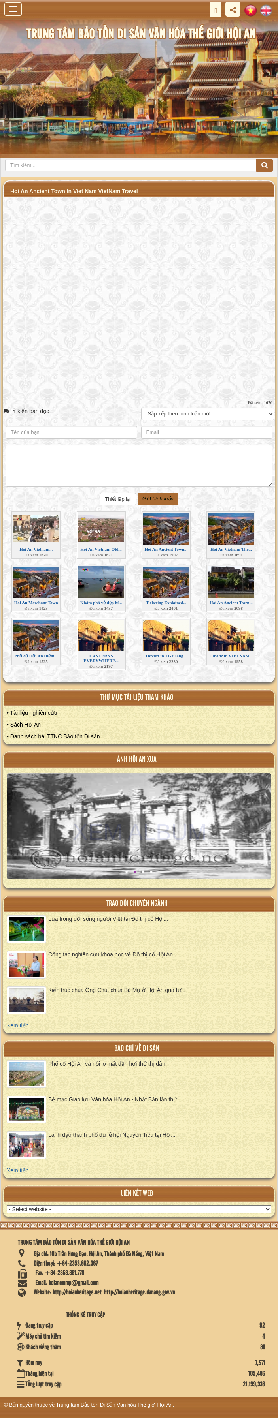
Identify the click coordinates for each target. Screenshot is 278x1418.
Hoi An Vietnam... (36, 549)
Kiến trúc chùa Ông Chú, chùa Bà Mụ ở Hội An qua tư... (116, 990)
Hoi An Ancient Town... (166, 549)
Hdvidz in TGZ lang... (166, 656)
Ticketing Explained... (166, 602)
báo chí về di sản (136, 1048)
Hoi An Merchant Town (36, 602)
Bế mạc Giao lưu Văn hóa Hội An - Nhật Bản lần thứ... (115, 1099)
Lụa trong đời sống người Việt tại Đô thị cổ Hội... (108, 919)
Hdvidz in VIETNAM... (231, 656)
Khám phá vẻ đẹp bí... (101, 602)
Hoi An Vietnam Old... (101, 549)
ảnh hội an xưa (137, 759)
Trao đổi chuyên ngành (137, 903)
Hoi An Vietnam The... (231, 549)
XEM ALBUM (140, 832)
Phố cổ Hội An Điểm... (36, 656)
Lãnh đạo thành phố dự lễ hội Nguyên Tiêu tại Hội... (112, 1135)
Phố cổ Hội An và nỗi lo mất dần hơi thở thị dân (106, 1064)
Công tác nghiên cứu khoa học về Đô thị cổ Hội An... (113, 954)
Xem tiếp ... (21, 1025)
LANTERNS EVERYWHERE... (101, 658)
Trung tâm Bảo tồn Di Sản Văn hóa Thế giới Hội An (114, 1405)
